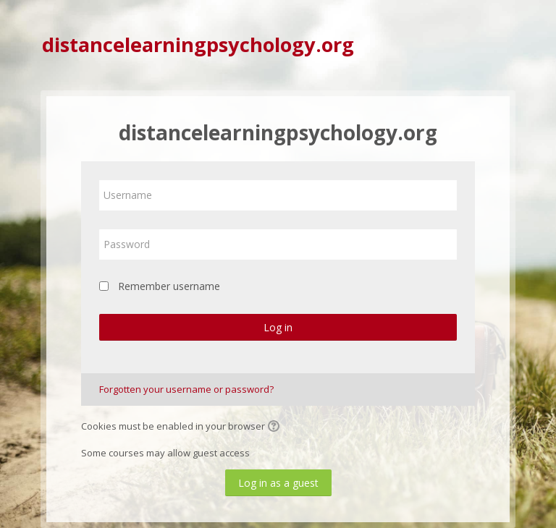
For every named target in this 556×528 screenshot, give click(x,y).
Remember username (169, 286)
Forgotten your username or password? (186, 389)
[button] (276, 427)
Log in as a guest (278, 483)
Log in (278, 327)
